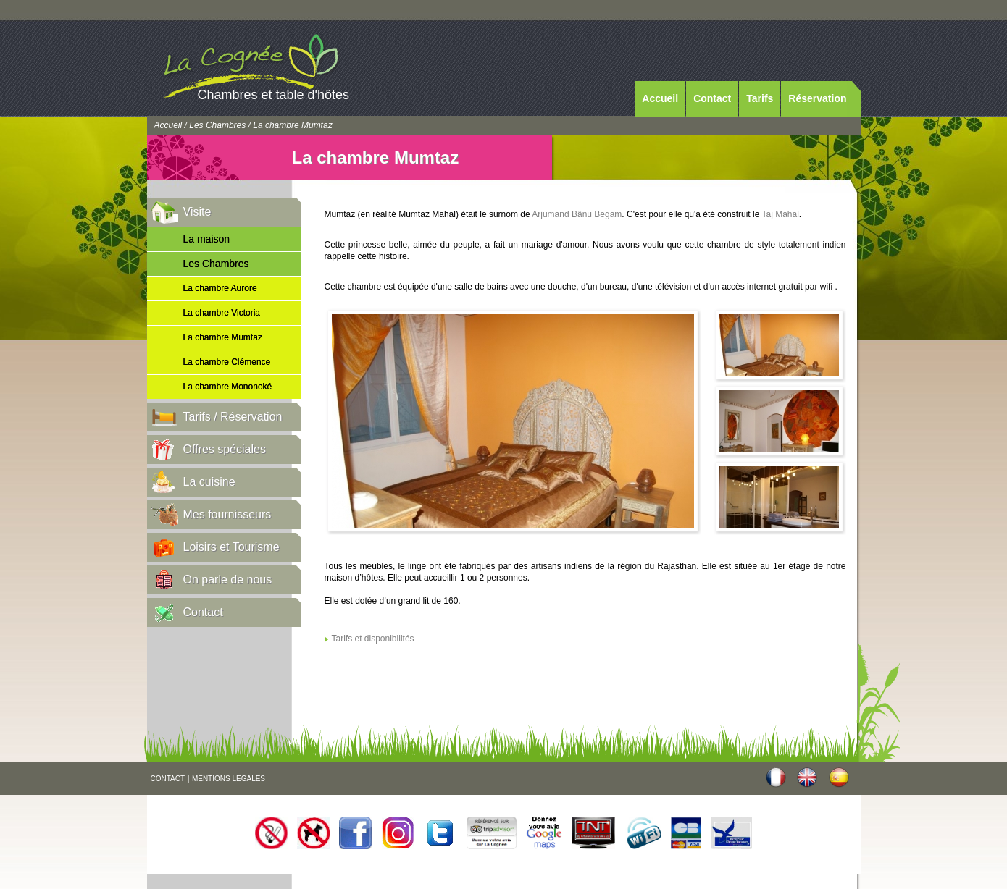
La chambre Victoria (222, 313)
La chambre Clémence (227, 362)
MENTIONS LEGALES (228, 779)
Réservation (817, 98)
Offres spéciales (224, 449)
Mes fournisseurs (227, 514)
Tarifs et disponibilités (373, 638)
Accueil (660, 98)
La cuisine (209, 482)
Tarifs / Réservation (233, 416)
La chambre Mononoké (227, 387)
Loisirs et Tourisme (231, 547)
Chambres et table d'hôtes (274, 95)
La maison (206, 239)
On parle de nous (227, 579)
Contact (712, 98)
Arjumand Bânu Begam (577, 214)
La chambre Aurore (220, 288)
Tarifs (759, 98)
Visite (197, 212)
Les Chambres (217, 125)
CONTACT (168, 779)
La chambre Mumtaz (222, 337)
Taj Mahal (780, 214)
